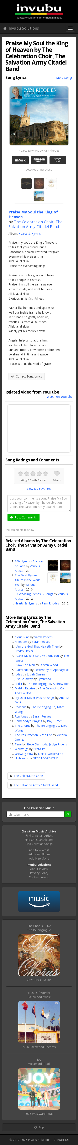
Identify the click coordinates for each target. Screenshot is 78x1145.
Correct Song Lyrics (26, 376)
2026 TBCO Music (39, 980)
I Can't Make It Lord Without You (37, 656)
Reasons (20, 707)
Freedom (21, 642)
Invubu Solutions (21, 28)
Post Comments (23, 517)
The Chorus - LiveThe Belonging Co (39, 928)
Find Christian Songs (39, 844)
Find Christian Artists (39, 835)
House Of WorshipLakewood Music (39, 995)
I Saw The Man (25, 665)
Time (18, 744)
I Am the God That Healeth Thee (37, 646)
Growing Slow (24, 754)
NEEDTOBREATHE (50, 754)
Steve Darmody (36, 744)
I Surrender (22, 670)
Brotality (39, 749)
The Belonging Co (39, 684)
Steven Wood (49, 665)
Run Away (21, 716)
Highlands (21, 758)
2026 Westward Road (39, 1114)
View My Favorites (39, 489)
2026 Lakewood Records (39, 1047)
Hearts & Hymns (30, 233)
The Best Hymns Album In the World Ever (28, 580)
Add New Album (39, 854)
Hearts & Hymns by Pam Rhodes (39, 150)
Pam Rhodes (50, 603)
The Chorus (22, 726)
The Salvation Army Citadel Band (35, 224)
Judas (18, 674)
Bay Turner (54, 721)
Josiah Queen (36, 674)
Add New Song (39, 858)
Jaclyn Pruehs (58, 744)
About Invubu (39, 869)
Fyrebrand (44, 679)
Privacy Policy (39, 873)
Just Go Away (24, 679)
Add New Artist (39, 850)
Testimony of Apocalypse (51, 670)
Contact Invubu (39, 877)
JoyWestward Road (39, 1062)
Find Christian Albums (39, 840)
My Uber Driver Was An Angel (34, 698)
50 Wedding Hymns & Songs (34, 594)
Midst (18, 684)
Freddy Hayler (24, 651)
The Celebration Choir (33, 221)
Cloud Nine (22, 637)
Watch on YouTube (60, 397)
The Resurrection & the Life (33, 735)
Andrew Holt (61, 684)
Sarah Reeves (43, 637)
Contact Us (61, 1140)
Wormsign (21, 749)
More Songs (64, 78)
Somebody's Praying (28, 721)
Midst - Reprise (25, 688)
